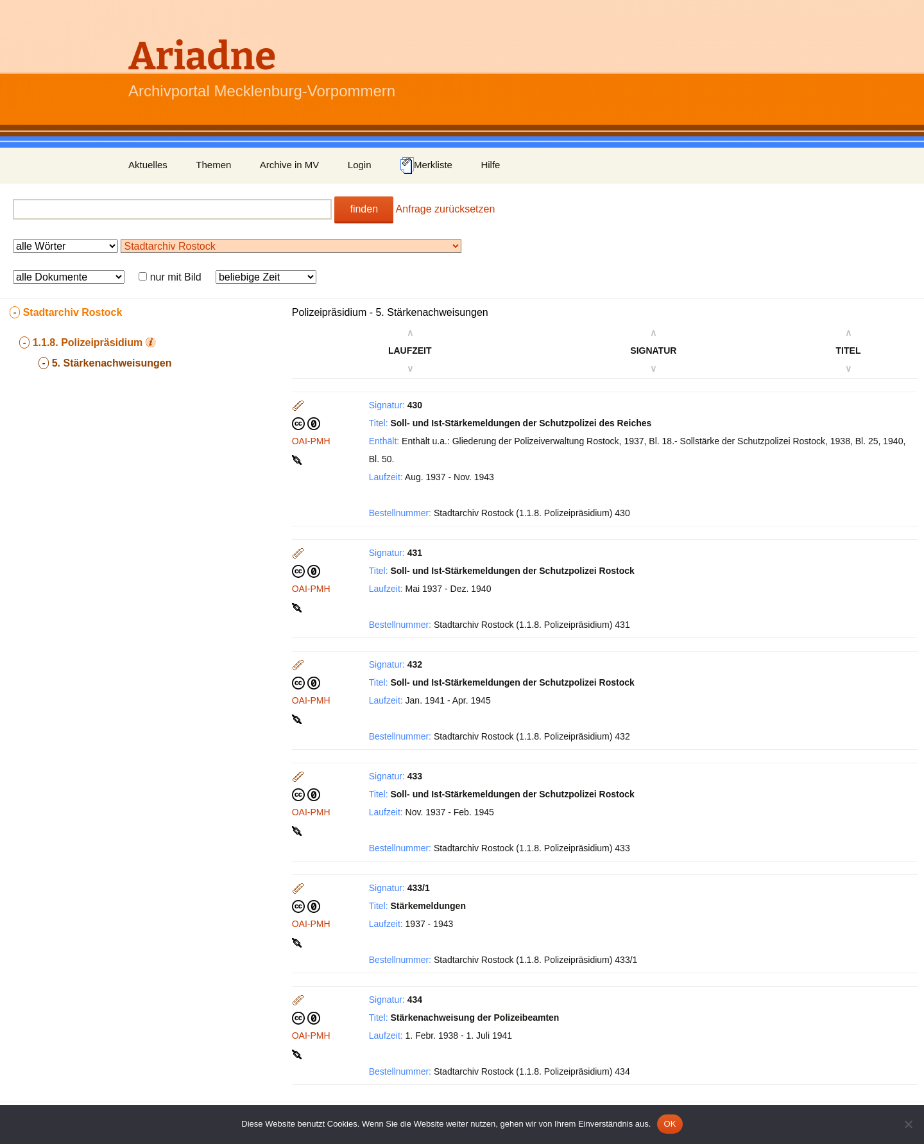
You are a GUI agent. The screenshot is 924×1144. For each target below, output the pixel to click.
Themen (213, 164)
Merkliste (426, 165)
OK (669, 1124)
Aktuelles (147, 164)
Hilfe (490, 164)
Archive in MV (290, 164)
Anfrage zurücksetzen (445, 209)
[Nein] (908, 1124)
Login (360, 164)
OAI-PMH (311, 441)
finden (364, 209)
